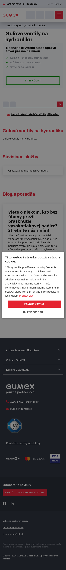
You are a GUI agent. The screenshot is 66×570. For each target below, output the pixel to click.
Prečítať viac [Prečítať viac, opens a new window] (26, 295)
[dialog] (33, 285)
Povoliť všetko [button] (34, 304)
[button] (33, 312)
